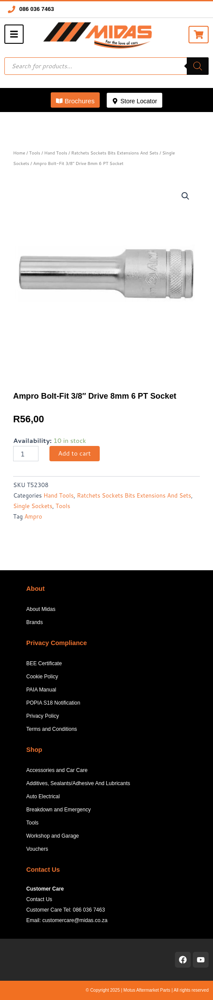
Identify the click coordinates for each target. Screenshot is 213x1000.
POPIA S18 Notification (53, 703)
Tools (34, 153)
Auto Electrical (43, 796)
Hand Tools (55, 153)
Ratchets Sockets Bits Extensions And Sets (114, 153)
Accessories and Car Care (56, 770)
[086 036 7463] (11, 9)
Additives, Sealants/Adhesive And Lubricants (78, 783)
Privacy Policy (42, 716)
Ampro (33, 516)
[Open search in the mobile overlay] (106, 66)
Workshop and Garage (52, 836)
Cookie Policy (42, 677)
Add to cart (74, 453)
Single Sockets (32, 506)
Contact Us (39, 899)
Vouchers (37, 849)
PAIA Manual (41, 690)
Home (19, 153)
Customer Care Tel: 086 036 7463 (65, 910)
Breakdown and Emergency (58, 810)
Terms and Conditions (51, 729)
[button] (75, 100)
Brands (34, 622)
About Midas (41, 609)
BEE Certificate (44, 663)
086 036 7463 (36, 9)
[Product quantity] (25, 453)
